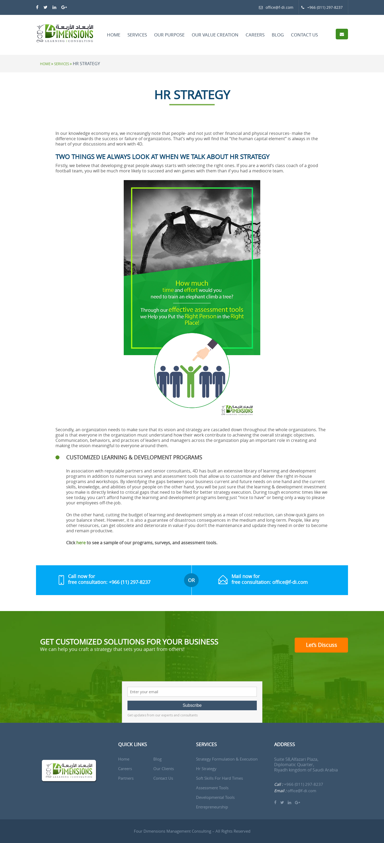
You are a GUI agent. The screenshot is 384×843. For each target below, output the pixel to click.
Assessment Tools (212, 787)
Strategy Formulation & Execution (227, 759)
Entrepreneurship (212, 806)
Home (113, 35)
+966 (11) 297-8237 (129, 582)
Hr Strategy (206, 768)
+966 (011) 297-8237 (322, 7)
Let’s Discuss (321, 645)
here (81, 543)
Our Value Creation (215, 35)
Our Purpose (169, 35)
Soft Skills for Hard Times (219, 778)
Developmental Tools (215, 797)
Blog (278, 35)
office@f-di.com (279, 7)
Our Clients (163, 768)
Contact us (163, 778)
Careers (255, 35)
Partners (126, 778)
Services (137, 35)
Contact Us (304, 35)
